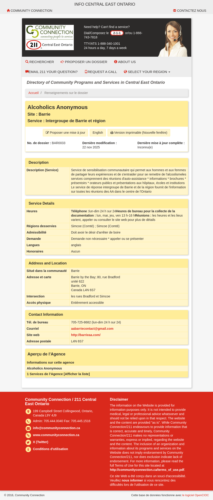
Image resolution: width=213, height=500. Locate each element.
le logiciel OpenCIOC (195, 495)
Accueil (34, 93)
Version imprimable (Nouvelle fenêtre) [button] (138, 132)
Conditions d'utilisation (50, 449)
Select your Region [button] (147, 72)
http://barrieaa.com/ (86, 335)
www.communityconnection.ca (56, 435)
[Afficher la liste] (77, 374)
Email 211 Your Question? (51, 72)
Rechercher (39, 62)
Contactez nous (189, 10)
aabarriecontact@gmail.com (92, 328)
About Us (125, 62)
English (98, 132)
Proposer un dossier (84, 62)
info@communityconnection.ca (56, 428)
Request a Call (100, 72)
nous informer (132, 480)
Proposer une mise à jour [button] (65, 132)
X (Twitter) (40, 442)
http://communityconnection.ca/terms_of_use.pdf (147, 470)
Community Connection (29, 10)
